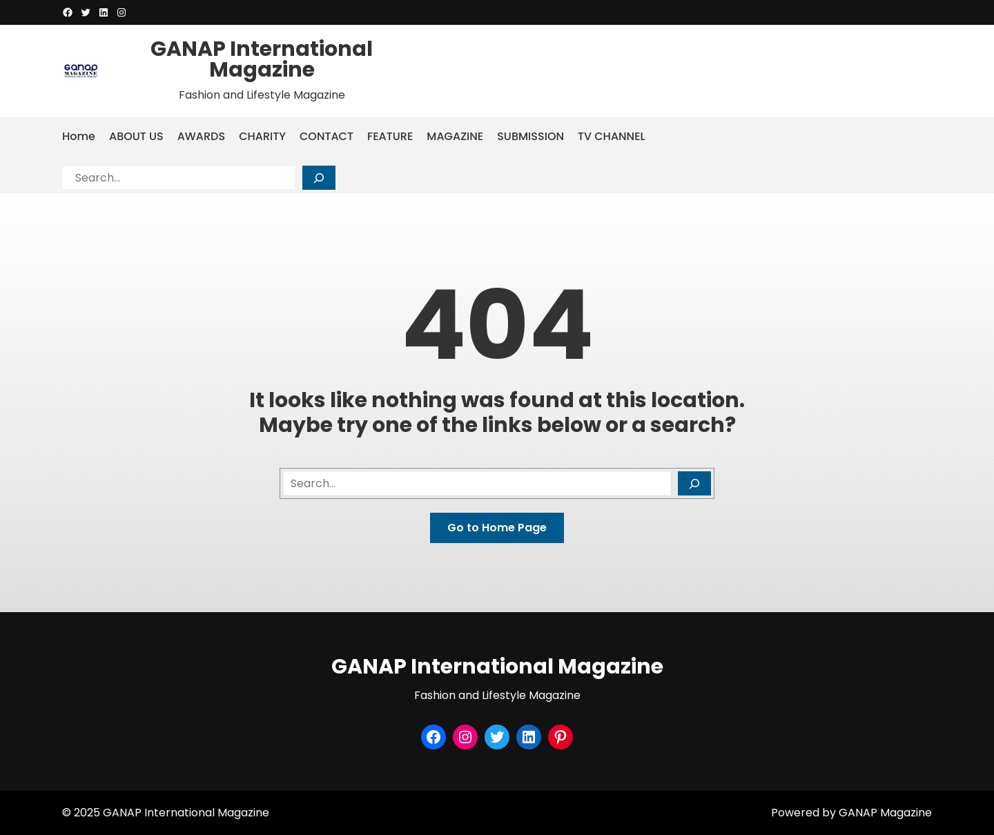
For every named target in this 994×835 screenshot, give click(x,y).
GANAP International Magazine (261, 59)
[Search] (318, 178)
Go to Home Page (497, 528)
